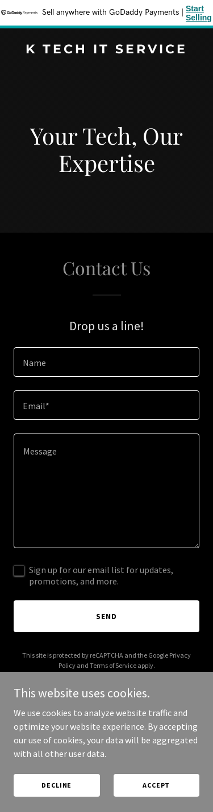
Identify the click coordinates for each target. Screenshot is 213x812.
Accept (156, 785)
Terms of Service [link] (113, 665)
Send (106, 616)
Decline (56, 785)
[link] (106, 50)
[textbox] (106, 362)
